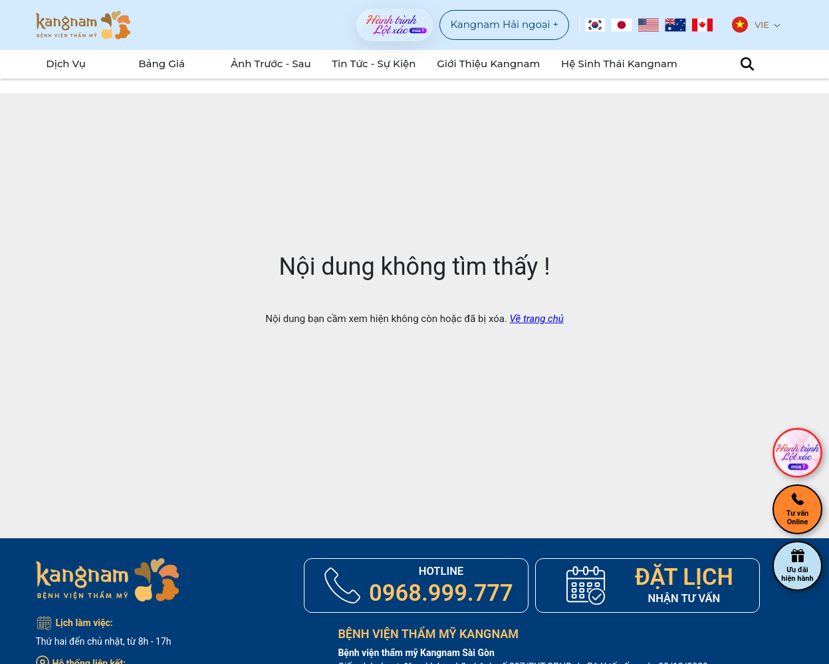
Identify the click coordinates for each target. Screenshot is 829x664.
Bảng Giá (165, 63)
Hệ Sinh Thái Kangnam (616, 63)
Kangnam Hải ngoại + (504, 24)
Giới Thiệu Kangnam (492, 63)
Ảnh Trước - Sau (282, 63)
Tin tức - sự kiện (383, 63)
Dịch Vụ (62, 63)
